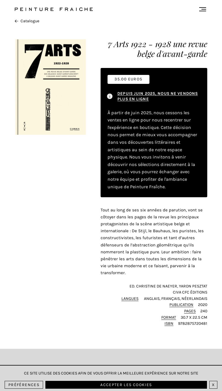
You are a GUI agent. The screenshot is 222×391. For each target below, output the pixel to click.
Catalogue (27, 21)
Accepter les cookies (126, 385)
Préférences (23, 385)
